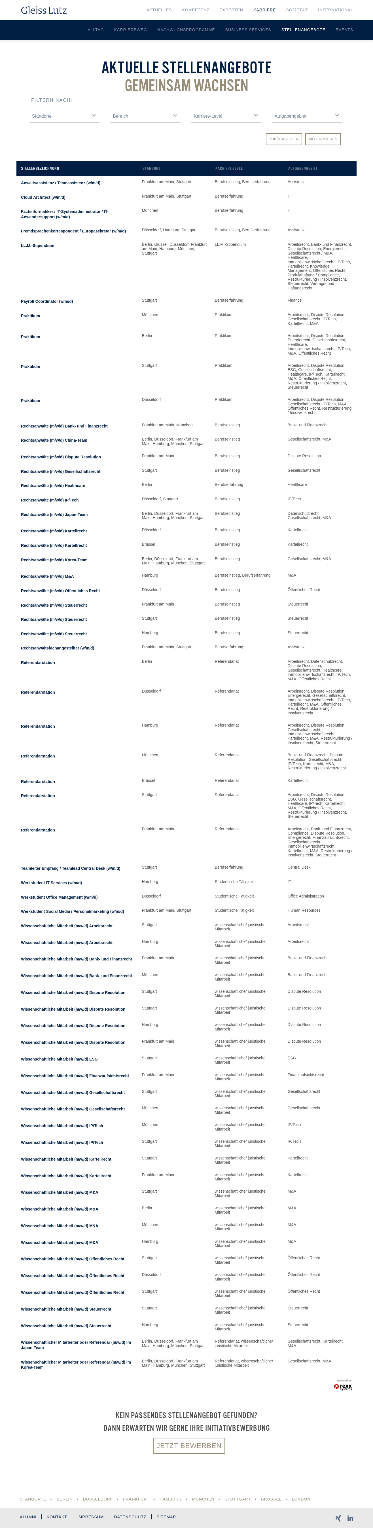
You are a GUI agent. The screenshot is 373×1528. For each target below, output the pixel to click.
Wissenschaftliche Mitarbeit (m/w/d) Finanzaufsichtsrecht (75, 1076)
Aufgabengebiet (303, 168)
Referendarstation (38, 662)
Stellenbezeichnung (40, 168)
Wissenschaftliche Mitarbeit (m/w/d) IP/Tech (62, 1125)
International (335, 10)
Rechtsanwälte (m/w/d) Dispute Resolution (61, 457)
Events (344, 29)
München (203, 1499)
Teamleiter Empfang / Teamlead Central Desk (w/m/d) (70, 868)
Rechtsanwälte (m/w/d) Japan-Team (54, 514)
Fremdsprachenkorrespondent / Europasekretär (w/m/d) (73, 231)
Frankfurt (136, 1499)
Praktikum (30, 316)
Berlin (65, 1499)
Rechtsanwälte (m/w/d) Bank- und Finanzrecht (64, 426)
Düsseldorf (98, 1499)
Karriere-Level (229, 168)
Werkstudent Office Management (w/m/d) (59, 897)
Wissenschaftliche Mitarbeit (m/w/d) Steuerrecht (66, 1309)
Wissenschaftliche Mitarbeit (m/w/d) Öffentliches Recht (72, 1259)
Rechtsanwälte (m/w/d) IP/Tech (50, 500)
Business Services (248, 29)
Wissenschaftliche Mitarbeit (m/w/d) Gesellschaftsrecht (73, 1092)
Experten (231, 10)
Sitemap (166, 1517)
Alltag (96, 29)
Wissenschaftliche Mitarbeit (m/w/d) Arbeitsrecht (67, 926)
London (301, 1499)
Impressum (90, 1517)
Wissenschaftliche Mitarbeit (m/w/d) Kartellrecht (66, 1159)
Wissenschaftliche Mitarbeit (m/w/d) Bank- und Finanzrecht (76, 959)
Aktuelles (159, 10)
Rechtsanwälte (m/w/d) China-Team (54, 440)
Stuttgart (238, 1499)
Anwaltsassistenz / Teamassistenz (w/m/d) (60, 183)
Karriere (264, 10)
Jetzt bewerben (189, 1445)
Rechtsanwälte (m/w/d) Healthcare (53, 485)
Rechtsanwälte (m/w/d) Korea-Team (54, 560)
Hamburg (171, 1499)
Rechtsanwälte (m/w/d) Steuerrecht (54, 605)
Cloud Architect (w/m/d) (43, 197)
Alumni (28, 1517)
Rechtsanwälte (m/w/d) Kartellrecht (54, 531)
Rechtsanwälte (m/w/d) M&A (47, 576)
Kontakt (57, 1517)
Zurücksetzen (284, 139)
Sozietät (297, 10)
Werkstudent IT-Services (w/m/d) (51, 883)
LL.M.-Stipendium (37, 245)
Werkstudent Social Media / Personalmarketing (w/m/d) (72, 911)
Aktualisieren (323, 139)
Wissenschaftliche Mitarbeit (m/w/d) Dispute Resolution (73, 992)
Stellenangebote (303, 29)
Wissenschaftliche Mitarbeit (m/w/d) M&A (59, 1192)
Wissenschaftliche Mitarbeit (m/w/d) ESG (59, 1059)
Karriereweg (130, 29)
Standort (151, 168)
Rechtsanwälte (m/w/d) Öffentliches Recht (60, 591)
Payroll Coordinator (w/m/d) (47, 301)
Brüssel (271, 1499)
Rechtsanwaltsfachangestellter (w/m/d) (57, 648)
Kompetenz (195, 10)
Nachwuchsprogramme (186, 29)
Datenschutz (130, 1517)
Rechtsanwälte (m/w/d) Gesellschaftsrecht (60, 471)
